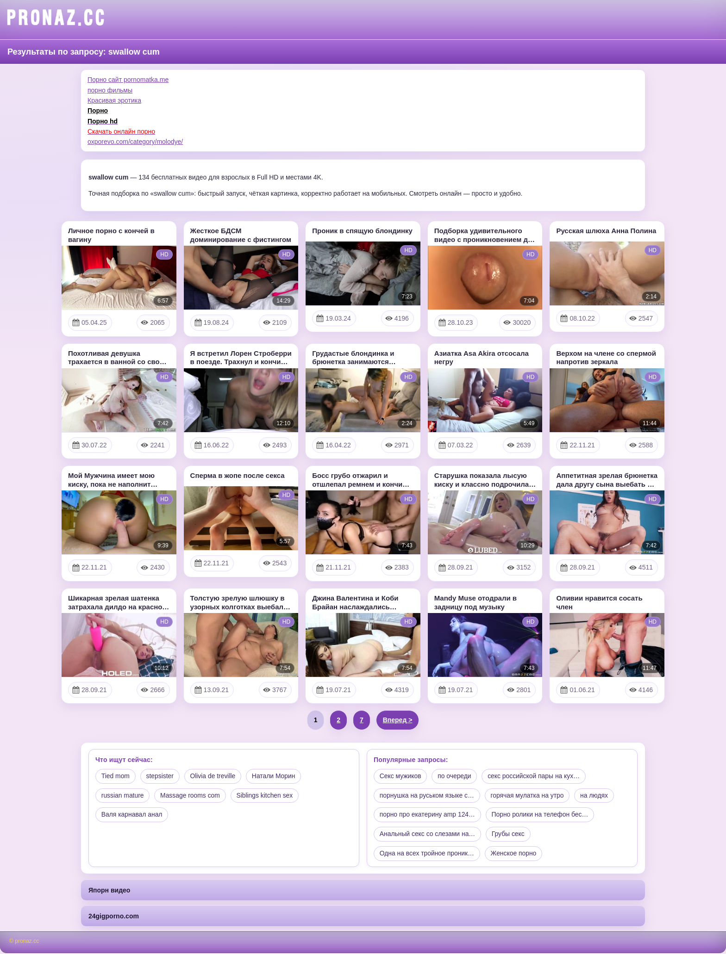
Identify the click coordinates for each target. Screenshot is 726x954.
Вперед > (398, 720)
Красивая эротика (114, 100)
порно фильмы (110, 90)
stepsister (161, 776)
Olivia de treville (214, 776)
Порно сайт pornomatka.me (128, 79)
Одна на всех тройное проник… (427, 854)
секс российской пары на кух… (535, 776)
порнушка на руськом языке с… (427, 795)
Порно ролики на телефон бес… (541, 815)
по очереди (455, 776)
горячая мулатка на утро (528, 795)
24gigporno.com (113, 917)
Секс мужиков (401, 776)
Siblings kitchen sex (266, 795)
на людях (596, 795)
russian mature (122, 795)
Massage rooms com (191, 795)
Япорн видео (109, 890)
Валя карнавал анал (132, 815)
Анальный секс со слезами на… (428, 834)
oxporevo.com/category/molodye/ (135, 141)
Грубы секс (509, 834)
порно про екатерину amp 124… (428, 815)
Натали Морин (275, 776)
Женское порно (515, 854)
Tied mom (115, 776)
